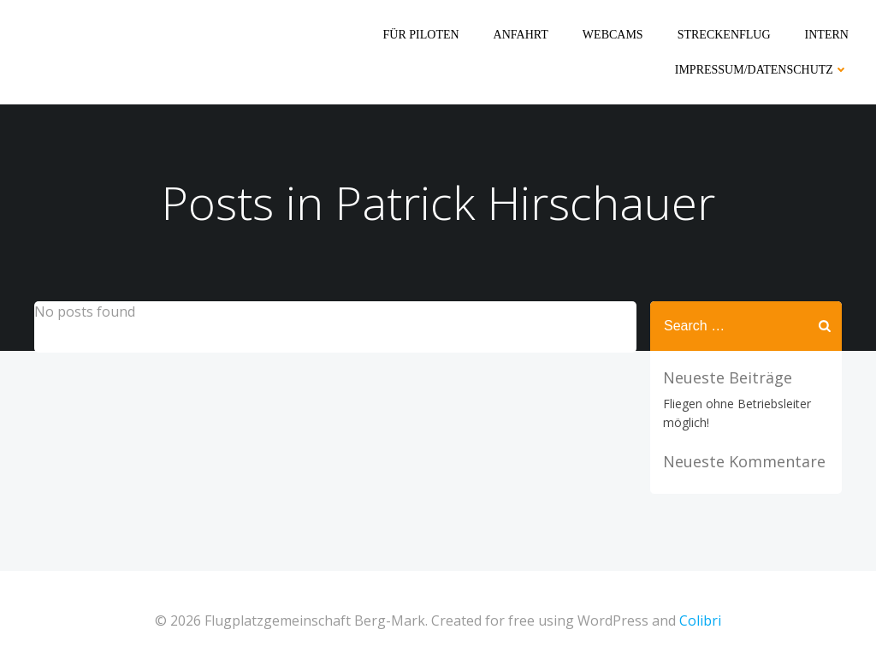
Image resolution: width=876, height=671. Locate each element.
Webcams (613, 34)
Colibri (700, 620)
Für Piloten (421, 34)
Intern (827, 34)
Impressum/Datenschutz (762, 69)
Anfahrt (521, 34)
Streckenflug (724, 34)
